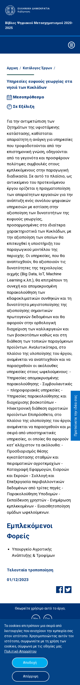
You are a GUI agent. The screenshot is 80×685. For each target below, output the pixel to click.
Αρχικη (12, 68)
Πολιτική (11, 651)
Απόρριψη (30, 676)
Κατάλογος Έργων (37, 68)
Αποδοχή (30, 663)
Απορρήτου (27, 651)
